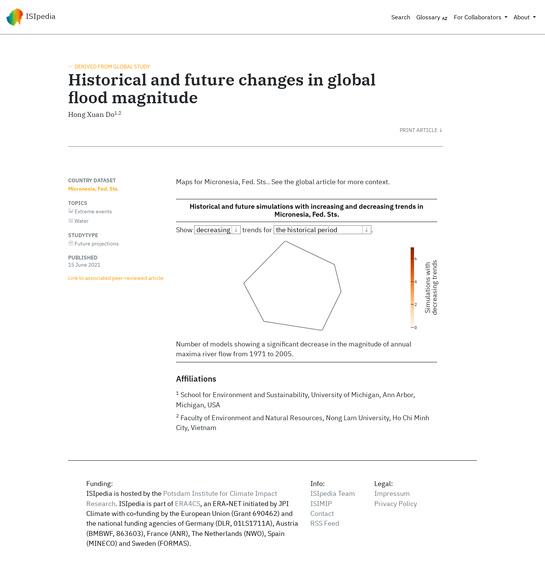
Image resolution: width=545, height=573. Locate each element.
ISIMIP (321, 503)
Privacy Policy (395, 503)
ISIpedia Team (332, 493)
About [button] (522, 17)
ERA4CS (187, 503)
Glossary (432, 17)
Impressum (392, 493)
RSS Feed (324, 523)
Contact (322, 513)
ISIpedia (31, 17)
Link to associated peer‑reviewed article (116, 277)
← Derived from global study (109, 66)
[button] (421, 130)
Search (400, 17)
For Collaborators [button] (478, 17)
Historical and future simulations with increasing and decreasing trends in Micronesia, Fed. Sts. (307, 210)
